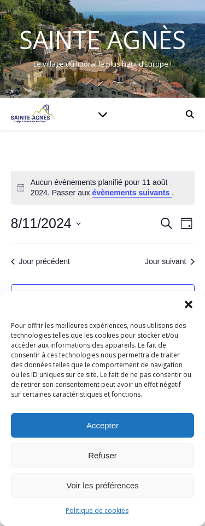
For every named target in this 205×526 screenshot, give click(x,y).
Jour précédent (40, 261)
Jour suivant (169, 261)
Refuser (102, 455)
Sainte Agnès (102, 39)
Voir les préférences (102, 485)
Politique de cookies (97, 510)
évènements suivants (132, 192)
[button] (188, 304)
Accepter (102, 425)
